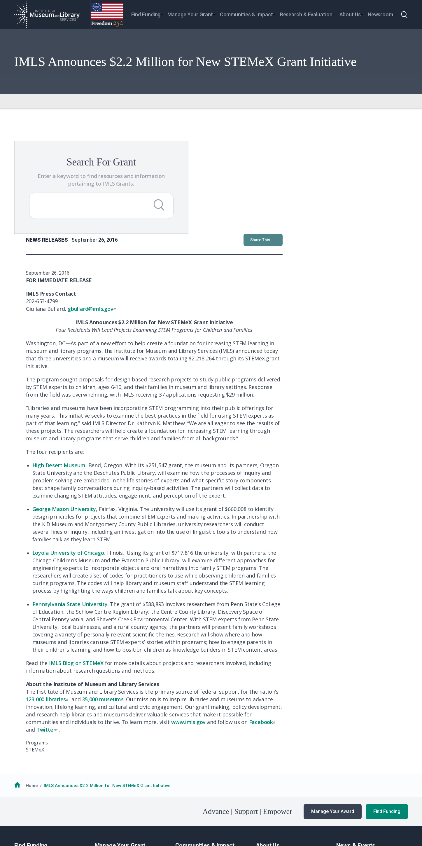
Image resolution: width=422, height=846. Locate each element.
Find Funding (386, 706)
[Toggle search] (404, 14)
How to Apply (27, 756)
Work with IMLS (271, 764)
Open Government (154, 813)
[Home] (47, 14)
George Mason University (189, 404)
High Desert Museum (184, 360)
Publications (349, 785)
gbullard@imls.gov (218, 203)
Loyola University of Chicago (194, 447)
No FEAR (42, 813)
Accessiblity (119, 813)
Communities (188, 756)
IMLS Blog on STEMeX (201, 558)
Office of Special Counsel (204, 813)
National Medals (192, 764)
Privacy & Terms (72, 813)
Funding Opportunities (37, 764)
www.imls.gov (314, 617)
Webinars (346, 778)
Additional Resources (36, 771)
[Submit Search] (110, 212)
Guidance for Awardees (119, 756)
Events (343, 771)
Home (32, 680)
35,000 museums (228, 594)
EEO (98, 813)
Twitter (173, 624)
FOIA (23, 813)
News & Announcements (361, 756)
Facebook (388, 617)
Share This (388, 135)
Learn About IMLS (274, 756)
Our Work (346, 764)
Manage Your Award (332, 706)
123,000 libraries (173, 594)
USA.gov (246, 813)
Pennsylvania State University (195, 499)
